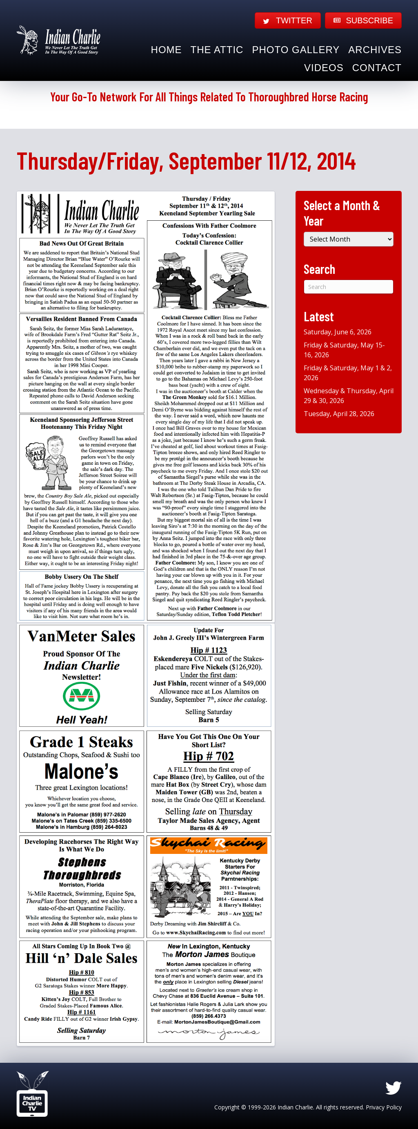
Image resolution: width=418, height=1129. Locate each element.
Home (166, 49)
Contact (377, 67)
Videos (324, 67)
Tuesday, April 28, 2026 (339, 413)
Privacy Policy (384, 1107)
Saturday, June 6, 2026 (337, 331)
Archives (375, 49)
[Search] (349, 287)
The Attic (217, 49)
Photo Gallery (296, 49)
